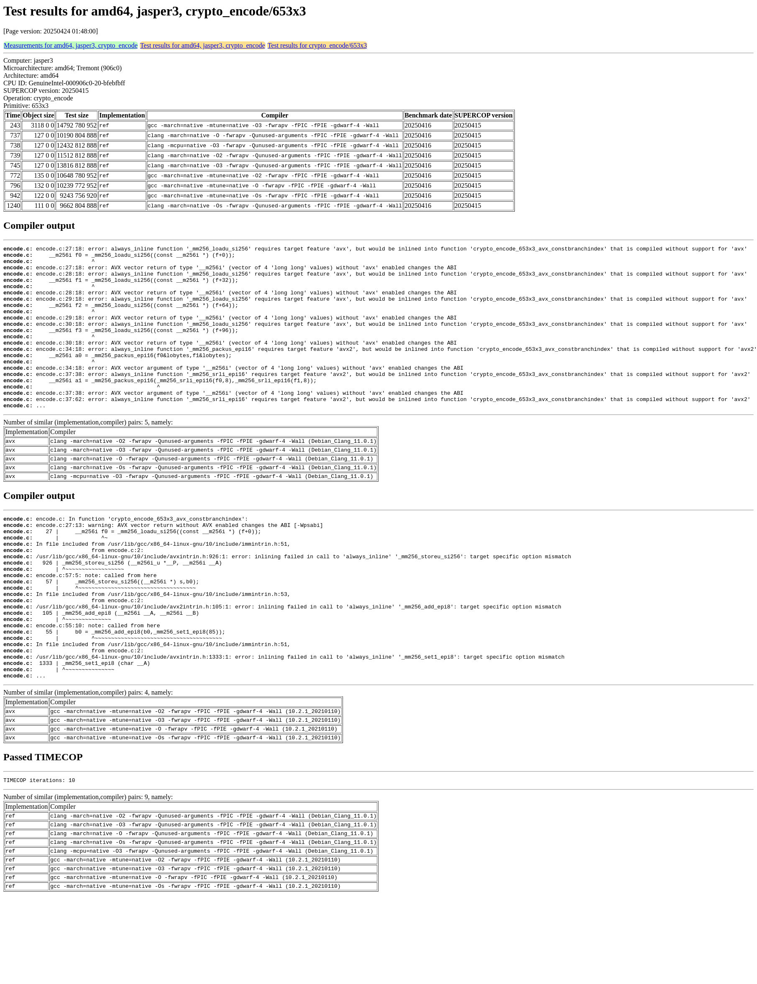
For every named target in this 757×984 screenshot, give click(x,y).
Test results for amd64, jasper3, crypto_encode (202, 45)
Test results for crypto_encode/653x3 (317, 45)
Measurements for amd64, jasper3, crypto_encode (71, 45)
